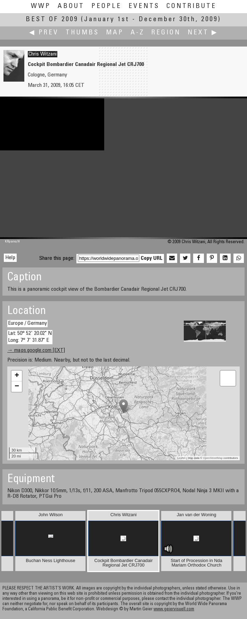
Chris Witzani (42, 54)
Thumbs (82, 33)
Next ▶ (203, 33)
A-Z (138, 33)
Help (10, 258)
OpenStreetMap (212, 458)
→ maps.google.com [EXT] (36, 350)
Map (115, 33)
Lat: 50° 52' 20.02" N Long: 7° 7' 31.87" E (30, 337)
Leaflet (181, 458)
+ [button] (17, 376)
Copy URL (152, 258)
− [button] (17, 386)
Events (144, 6)
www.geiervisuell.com (174, 609)
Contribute (191, 6)
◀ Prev (44, 33)
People (106, 6)
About (71, 6)
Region (166, 33)
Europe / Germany (27, 323)
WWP (41, 6)
